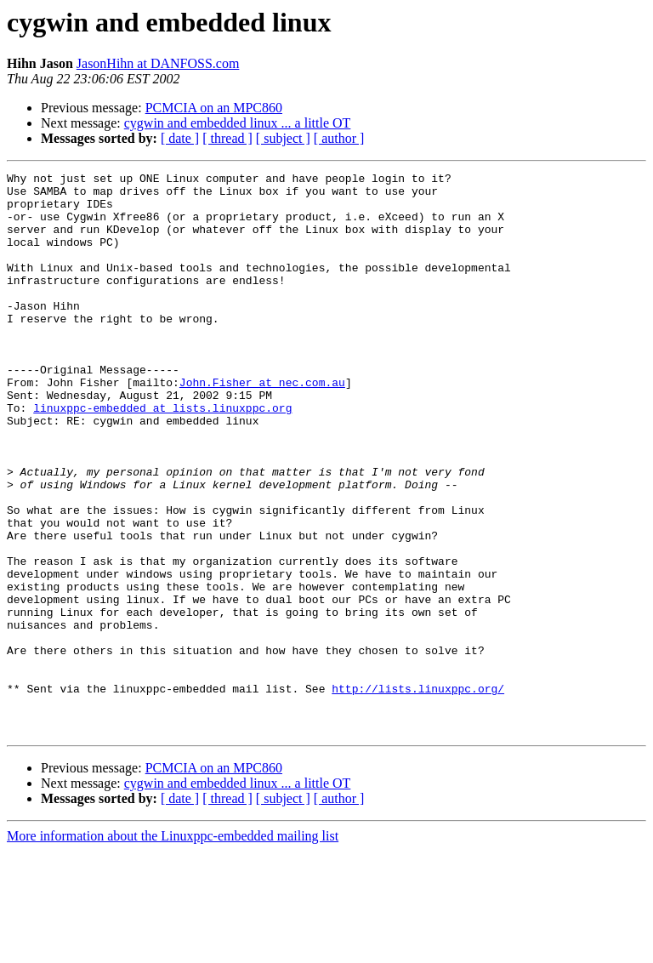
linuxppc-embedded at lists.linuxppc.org (162, 456)
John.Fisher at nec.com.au (262, 425)
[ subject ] (283, 138)
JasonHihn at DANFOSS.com (158, 63)
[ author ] (339, 138)
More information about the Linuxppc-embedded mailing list (172, 948)
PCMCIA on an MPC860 (213, 107)
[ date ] (180, 138)
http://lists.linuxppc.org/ (418, 793)
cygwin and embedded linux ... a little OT (237, 123)
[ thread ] (227, 138)
